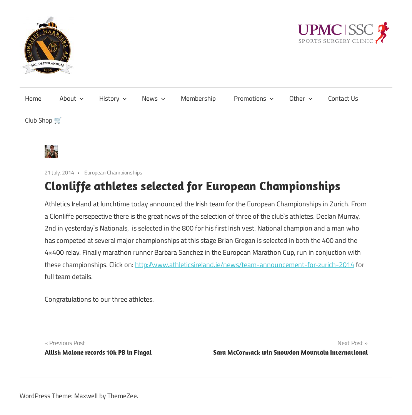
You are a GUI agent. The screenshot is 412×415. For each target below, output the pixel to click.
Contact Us (343, 98)
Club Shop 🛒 (43, 120)
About (72, 98)
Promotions (254, 98)
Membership (198, 98)
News (153, 98)
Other (301, 98)
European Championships (113, 172)
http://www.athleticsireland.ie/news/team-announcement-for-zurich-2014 (244, 264)
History (113, 98)
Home (33, 98)
